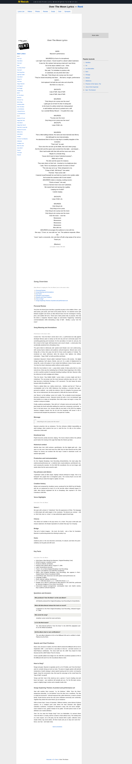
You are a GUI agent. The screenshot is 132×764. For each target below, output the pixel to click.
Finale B (19, 154)
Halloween (19, 141)
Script (53, 11)
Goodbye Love (20, 143)
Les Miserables (90, 68)
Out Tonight (19, 88)
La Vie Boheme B (21, 113)
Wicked (88, 77)
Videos (30, 11)
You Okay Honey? (21, 67)
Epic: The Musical (91, 90)
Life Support (20, 86)
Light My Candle (21, 74)
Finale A (19, 150)
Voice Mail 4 (20, 134)
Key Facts (39, 293)
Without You (20, 132)
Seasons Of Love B (21, 129)
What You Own (20, 145)
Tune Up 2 (19, 63)
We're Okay (19, 102)
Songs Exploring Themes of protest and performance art (52, 300)
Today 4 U (19, 79)
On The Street (20, 95)
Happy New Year (21, 120)
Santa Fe (19, 97)
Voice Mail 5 (20, 148)
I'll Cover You (20, 99)
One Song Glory (20, 72)
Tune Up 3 (19, 70)
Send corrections (57, 726)
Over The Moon (20, 106)
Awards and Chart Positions (44, 297)
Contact (19, 136)
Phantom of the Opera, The (93, 84)
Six (86, 65)
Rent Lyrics (21, 53)
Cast (59, 11)
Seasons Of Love (21, 118)
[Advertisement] (49, 26)
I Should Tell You (21, 111)
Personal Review (41, 290)
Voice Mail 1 (20, 60)
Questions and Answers (42, 295)
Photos (37, 11)
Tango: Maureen (21, 83)
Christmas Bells (20, 104)
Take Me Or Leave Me (22, 127)
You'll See (19, 81)
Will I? (18, 93)
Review (45, 11)
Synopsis (67, 11)
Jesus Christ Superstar (92, 87)
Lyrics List (21, 11)
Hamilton (88, 62)
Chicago (88, 74)
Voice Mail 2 (20, 77)
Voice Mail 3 (20, 122)
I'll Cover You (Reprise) (22, 138)
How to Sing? (40, 299)
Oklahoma (88, 81)
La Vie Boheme (20, 109)
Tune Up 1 (19, 58)
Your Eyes (19, 152)
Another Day (20, 90)
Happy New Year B (21, 125)
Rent (80, 6)
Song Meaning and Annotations (45, 292)
